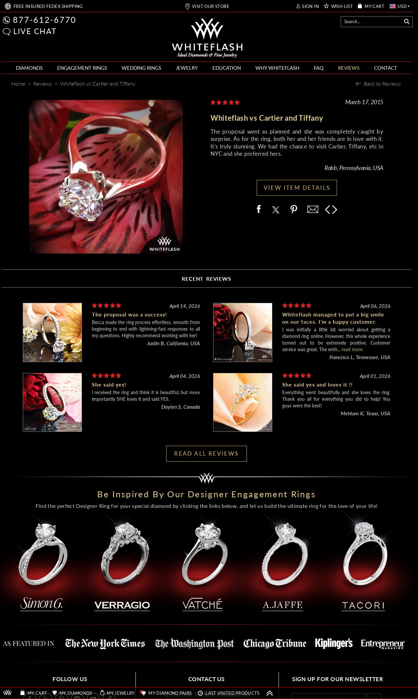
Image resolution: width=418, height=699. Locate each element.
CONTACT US (206, 679)
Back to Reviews (382, 83)
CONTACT (385, 68)
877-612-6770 (44, 19)
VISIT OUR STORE (210, 6)
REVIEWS (349, 68)
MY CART (374, 6)
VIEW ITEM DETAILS (297, 187)
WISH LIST (342, 6)
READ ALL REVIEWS (206, 453)
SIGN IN (310, 6)
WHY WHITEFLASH (277, 68)
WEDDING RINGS (141, 68)
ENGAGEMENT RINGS (82, 68)
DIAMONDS (29, 68)
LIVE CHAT (35, 31)
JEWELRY (187, 68)
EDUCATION (226, 68)
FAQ (318, 68)
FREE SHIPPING (48, 6)
